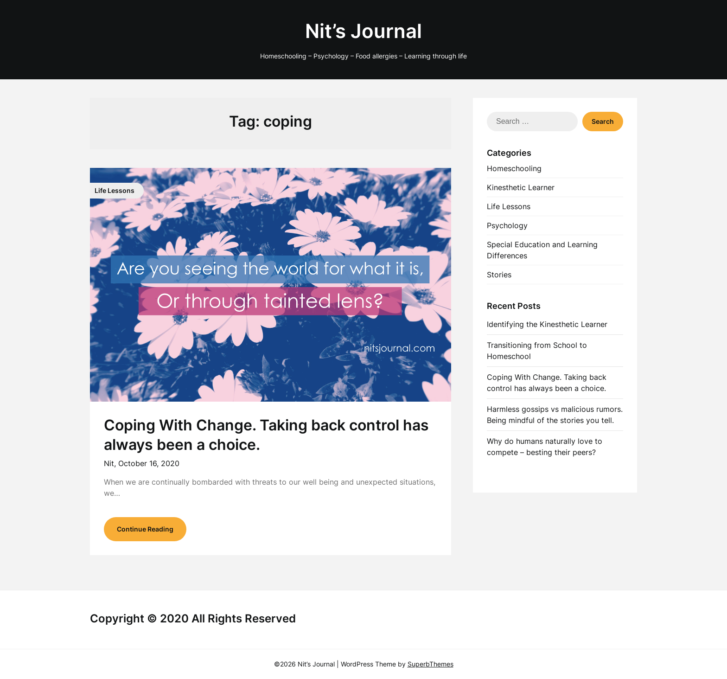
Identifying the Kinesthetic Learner (547, 324)
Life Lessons (508, 206)
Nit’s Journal (363, 31)
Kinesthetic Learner (521, 187)
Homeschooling (514, 168)
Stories (499, 274)
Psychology (507, 225)
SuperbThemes (430, 664)
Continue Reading (145, 529)
